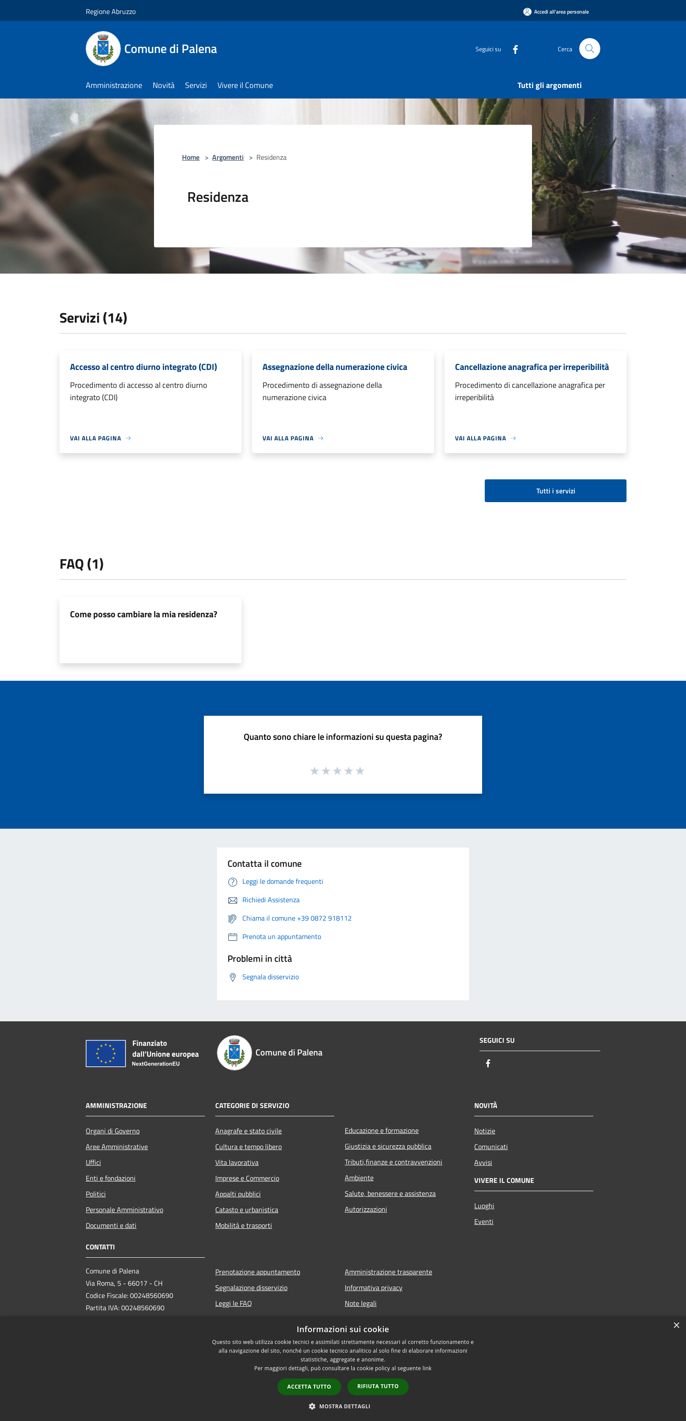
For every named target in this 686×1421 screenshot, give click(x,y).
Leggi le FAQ (233, 1303)
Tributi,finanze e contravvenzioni (393, 1162)
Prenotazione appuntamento (257, 1271)
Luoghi (484, 1205)
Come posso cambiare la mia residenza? (143, 614)
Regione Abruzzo (111, 11)
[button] (343, 1406)
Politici (96, 1194)
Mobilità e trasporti (243, 1225)
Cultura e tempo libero (248, 1146)
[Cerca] (589, 48)
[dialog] (343, 1368)
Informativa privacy (373, 1287)
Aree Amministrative (117, 1146)
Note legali (361, 1303)
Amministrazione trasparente (388, 1271)
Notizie (484, 1131)
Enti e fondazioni (111, 1178)
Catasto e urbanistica (246, 1209)
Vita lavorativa (237, 1162)
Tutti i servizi (555, 490)
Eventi (484, 1221)
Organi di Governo (113, 1131)
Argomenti (228, 157)
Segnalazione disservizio (251, 1287)
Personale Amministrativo (124, 1209)
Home (191, 157)
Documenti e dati (111, 1225)
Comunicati (491, 1146)
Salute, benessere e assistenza (390, 1193)
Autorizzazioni (366, 1209)
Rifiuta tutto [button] (378, 1386)
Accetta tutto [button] (309, 1386)
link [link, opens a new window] (427, 1368)
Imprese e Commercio (247, 1178)
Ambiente (359, 1177)
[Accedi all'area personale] (556, 11)
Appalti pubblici (238, 1194)
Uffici (93, 1162)
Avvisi (483, 1162)
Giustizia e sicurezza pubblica (388, 1146)
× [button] (676, 1326)
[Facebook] (512, 48)
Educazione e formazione (382, 1130)
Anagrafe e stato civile (248, 1131)
